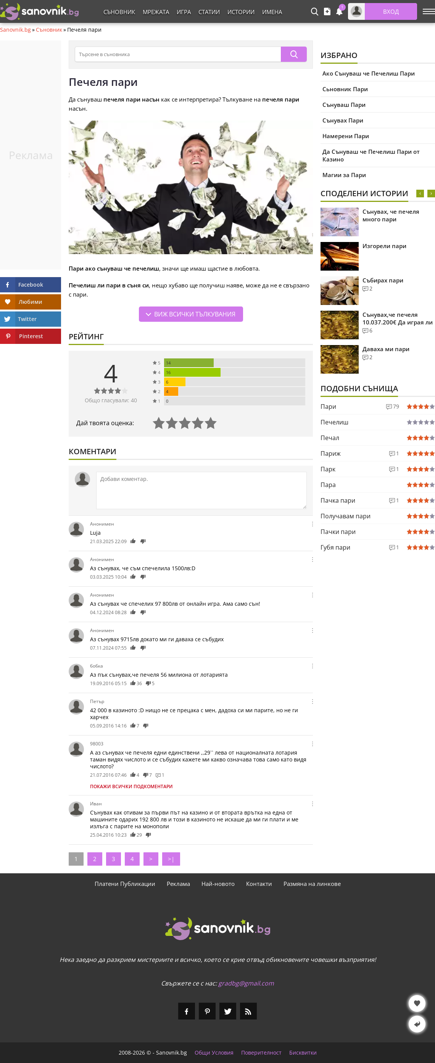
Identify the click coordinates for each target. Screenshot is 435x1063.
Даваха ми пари (385, 349)
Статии (209, 12)
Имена (272, 12)
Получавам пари (346, 516)
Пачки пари (338, 532)
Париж (331, 453)
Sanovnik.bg (15, 30)
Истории (241, 12)
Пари (328, 406)
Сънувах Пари (342, 120)
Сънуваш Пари (344, 104)
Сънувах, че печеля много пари (390, 215)
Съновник (119, 12)
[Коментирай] (201, 490)
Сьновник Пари (345, 89)
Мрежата (156, 12)
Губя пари (335, 547)
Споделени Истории (364, 193)
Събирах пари (382, 280)
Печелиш (334, 422)
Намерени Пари (345, 136)
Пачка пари (338, 500)
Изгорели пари (384, 246)
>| (171, 859)
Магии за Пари (344, 175)
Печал (330, 438)
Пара (328, 485)
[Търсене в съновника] (178, 54)
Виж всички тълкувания (194, 314)
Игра (184, 12)
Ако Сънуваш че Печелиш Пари (368, 73)
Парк (328, 469)
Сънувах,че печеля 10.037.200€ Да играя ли (397, 318)
